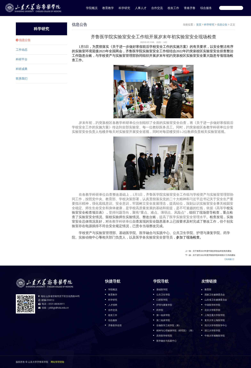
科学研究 (209, 24)
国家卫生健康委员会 (215, 294)
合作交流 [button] (157, 8)
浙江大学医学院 (212, 330)
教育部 (208, 289)
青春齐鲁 (189, 8)
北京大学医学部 (212, 309)
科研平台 (21, 59)
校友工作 (112, 315)
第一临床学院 (163, 315)
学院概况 (112, 289)
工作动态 (21, 49)
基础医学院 (162, 289)
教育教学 (108, 8)
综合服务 (112, 320)
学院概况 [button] (91, 8)
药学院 (159, 309)
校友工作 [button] (173, 8)
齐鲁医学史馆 (115, 325)
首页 (198, 24)
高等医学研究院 (164, 335)
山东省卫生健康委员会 (216, 299)
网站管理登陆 (57, 361)
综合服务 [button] (206, 8)
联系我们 (21, 78)
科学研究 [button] (124, 8)
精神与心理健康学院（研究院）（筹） (175, 330)
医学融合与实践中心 (166, 340)
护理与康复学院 (164, 304)
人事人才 (140, 8)
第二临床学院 (163, 320)
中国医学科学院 (212, 304)
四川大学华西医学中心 (216, 325)
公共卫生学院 (163, 294)
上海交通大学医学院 (215, 315)
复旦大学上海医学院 (215, 320)
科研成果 (21, 69)
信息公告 (25, 40)
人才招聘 (112, 304)
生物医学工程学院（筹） (168, 325)
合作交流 (112, 309)
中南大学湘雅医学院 (215, 335)
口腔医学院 (162, 299)
